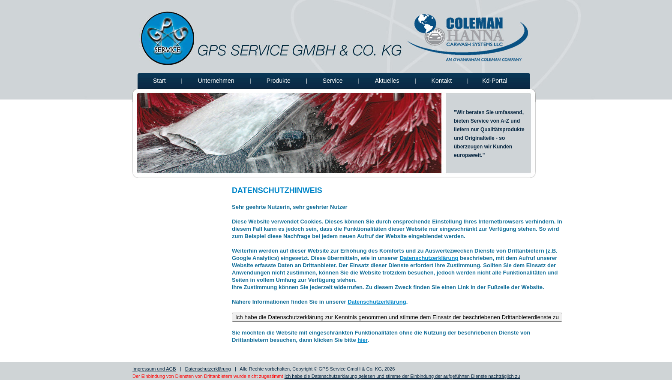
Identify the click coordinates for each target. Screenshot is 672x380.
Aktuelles (387, 80)
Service (333, 80)
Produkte (279, 80)
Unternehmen (216, 80)
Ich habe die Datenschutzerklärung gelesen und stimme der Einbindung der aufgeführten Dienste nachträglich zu (402, 376)
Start (159, 80)
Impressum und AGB (154, 368)
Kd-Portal (494, 80)
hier (362, 340)
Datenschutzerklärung (429, 258)
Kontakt (442, 80)
